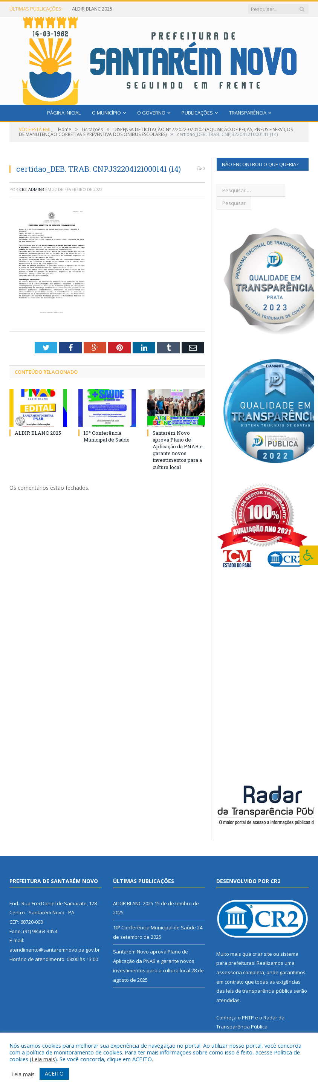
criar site (262, 953)
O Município (106, 112)
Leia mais (43, 1059)
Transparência (247, 112)
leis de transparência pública (259, 990)
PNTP (248, 1017)
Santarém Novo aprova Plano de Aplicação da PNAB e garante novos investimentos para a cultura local (178, 450)
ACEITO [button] (54, 1073)
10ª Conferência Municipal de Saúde (107, 436)
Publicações (197, 112)
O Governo (151, 112)
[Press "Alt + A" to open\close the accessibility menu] (309, 555)
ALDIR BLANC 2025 (92, 9)
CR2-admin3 (31, 189)
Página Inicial (64, 112)
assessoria (229, 972)
